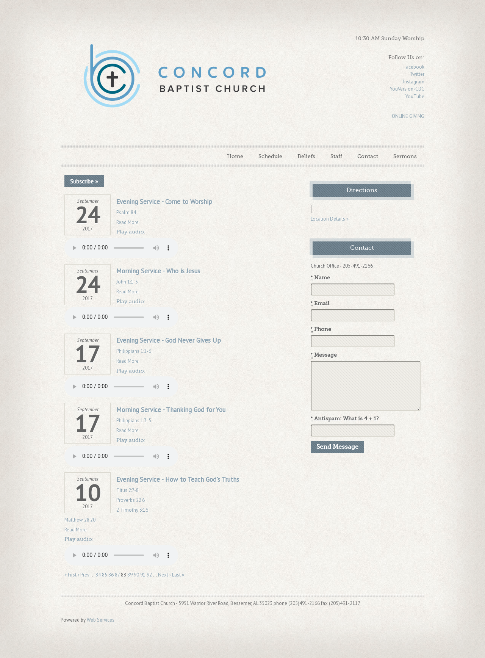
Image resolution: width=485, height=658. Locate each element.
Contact (367, 156)
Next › (164, 575)
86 (111, 575)
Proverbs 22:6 (130, 500)
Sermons (405, 156)
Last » (178, 575)
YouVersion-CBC (407, 89)
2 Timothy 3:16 (132, 510)
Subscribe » (84, 181)
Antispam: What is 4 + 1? (345, 418)
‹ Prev (83, 575)
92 (149, 575)
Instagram (413, 81)
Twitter (417, 74)
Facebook (414, 67)
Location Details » (330, 219)
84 (98, 575)
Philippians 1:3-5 (133, 420)
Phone (321, 329)
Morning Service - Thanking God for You (170, 410)
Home (235, 156)
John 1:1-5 (127, 282)
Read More (127, 222)
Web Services (100, 620)
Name (320, 277)
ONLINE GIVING (408, 116)
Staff (336, 156)
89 (130, 575)
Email (320, 303)
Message (324, 355)
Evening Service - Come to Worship (164, 201)
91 (143, 575)
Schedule (270, 156)
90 (136, 575)
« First (70, 575)
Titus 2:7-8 (127, 490)
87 (117, 575)
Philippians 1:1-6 (133, 351)
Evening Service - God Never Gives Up (168, 340)
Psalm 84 (126, 212)
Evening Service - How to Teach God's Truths (177, 479)
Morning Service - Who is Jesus (158, 271)
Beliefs (306, 156)
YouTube (414, 96)
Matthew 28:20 (79, 520)
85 (104, 575)
